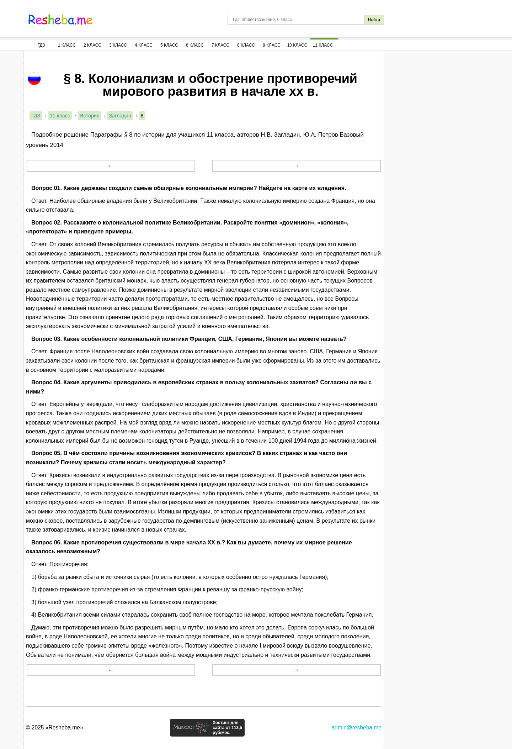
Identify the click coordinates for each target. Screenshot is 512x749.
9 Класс (272, 45)
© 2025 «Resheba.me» (54, 727)
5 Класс (169, 45)
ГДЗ (41, 45)
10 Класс (297, 45)
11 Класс (323, 45)
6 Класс (195, 45)
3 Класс (118, 45)
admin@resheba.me (356, 727)
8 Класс (246, 45)
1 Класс (67, 45)
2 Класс (92, 45)
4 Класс (144, 45)
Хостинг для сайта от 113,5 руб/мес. (227, 727)
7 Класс (220, 45)
